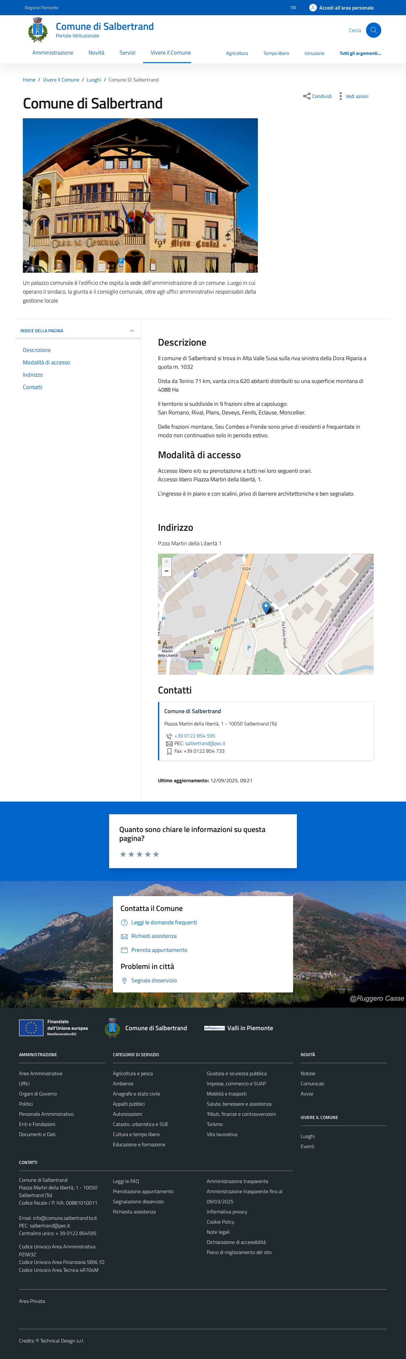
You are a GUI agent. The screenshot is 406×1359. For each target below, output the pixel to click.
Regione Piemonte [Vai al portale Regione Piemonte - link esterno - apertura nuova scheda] (41, 7)
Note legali (218, 1232)
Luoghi (308, 1136)
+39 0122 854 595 (189, 735)
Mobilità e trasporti (226, 1093)
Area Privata (32, 1301)
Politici (26, 1104)
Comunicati (312, 1083)
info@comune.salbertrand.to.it (65, 1218)
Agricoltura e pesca (133, 1073)
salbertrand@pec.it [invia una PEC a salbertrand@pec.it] (205, 743)
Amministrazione (52, 52)
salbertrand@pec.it (50, 1225)
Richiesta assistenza (134, 1211)
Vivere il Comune (171, 52)
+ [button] (167, 562)
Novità (96, 52)
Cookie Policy (220, 1222)
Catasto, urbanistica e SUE (140, 1124)
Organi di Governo (38, 1093)
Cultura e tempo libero (136, 1134)
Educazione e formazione (139, 1144)
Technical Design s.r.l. (62, 1340)
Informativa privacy (227, 1211)
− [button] (167, 571)
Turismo (215, 1124)
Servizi (127, 52)
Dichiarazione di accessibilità (236, 1242)
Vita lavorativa (222, 1134)
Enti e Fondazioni (37, 1124)
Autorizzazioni (127, 1114)
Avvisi (307, 1093)
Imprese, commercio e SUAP (236, 1083)
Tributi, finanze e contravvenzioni (241, 1114)
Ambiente (123, 1083)
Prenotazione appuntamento (143, 1191)
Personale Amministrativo (46, 1114)
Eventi (307, 1146)
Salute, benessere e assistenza (239, 1104)
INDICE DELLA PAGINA (77, 331)
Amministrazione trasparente (237, 1181)
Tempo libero (276, 53)
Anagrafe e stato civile (136, 1093)
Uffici (24, 1083)
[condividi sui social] (317, 96)
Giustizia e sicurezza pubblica (237, 1073)
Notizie (308, 1073)
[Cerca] (373, 30)
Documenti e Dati (37, 1134)
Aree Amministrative (40, 1073)
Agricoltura (237, 53)
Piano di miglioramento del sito (239, 1252)
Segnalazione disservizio (138, 1201)
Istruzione (314, 53)
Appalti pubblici (129, 1104)
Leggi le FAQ (126, 1181)
